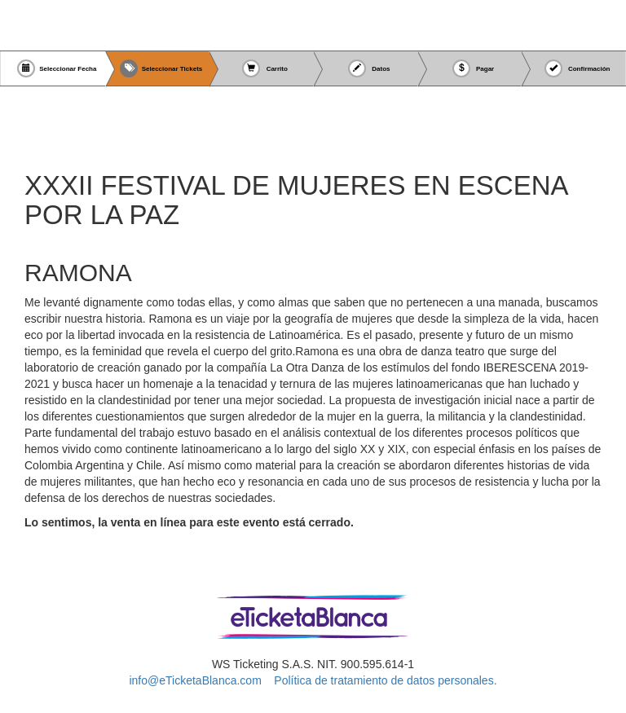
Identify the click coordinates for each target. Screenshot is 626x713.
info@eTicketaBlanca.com (195, 680)
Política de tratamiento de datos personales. (385, 680)
